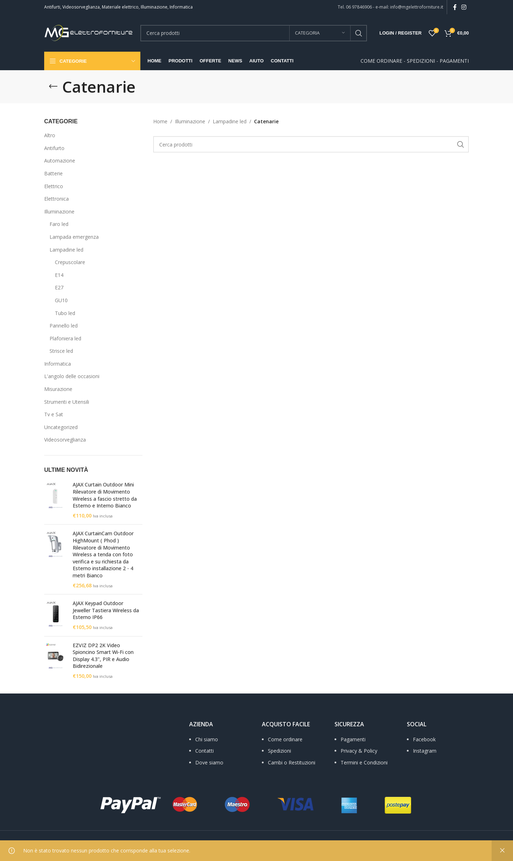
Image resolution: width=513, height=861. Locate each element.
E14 (59, 275)
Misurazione (58, 389)
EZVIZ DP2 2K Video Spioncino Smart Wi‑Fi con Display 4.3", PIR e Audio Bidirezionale (103, 656)
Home (160, 121)
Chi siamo (206, 739)
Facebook (424, 739)
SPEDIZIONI (421, 60)
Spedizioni (279, 750)
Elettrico (53, 186)
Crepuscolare (70, 262)
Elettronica (56, 198)
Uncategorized (61, 427)
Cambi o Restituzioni (291, 762)
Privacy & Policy (359, 750)
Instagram (424, 750)
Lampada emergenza (74, 236)
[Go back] (53, 86)
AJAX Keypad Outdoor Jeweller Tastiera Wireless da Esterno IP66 (106, 610)
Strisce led (61, 350)
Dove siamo (209, 762)
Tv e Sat (53, 414)
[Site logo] (88, 32)
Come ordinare (285, 739)
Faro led (59, 224)
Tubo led (65, 313)
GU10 (61, 300)
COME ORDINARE (381, 60)
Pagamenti (353, 739)
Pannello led (64, 325)
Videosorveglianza (65, 439)
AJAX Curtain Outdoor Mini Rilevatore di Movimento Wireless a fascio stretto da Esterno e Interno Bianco (105, 495)
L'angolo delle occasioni (71, 376)
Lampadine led (66, 249)
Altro (49, 135)
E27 (59, 287)
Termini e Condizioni (364, 762)
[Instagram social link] (464, 7)
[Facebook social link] (455, 7)
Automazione (59, 160)
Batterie (53, 173)
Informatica (57, 363)
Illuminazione (59, 211)
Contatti (204, 750)
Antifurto (54, 148)
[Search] (253, 33)
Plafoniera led (65, 338)
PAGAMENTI (454, 60)
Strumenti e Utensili (66, 401)
